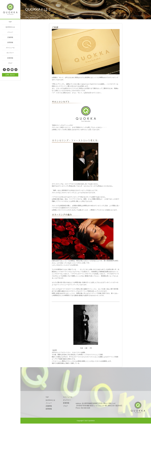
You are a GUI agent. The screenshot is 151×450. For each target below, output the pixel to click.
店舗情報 (10, 37)
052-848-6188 (85, 408)
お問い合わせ (10, 75)
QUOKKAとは (10, 27)
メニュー (10, 32)
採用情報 (10, 42)
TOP (10, 22)
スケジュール (10, 47)
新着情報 (10, 58)
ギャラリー (10, 53)
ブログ (10, 63)
